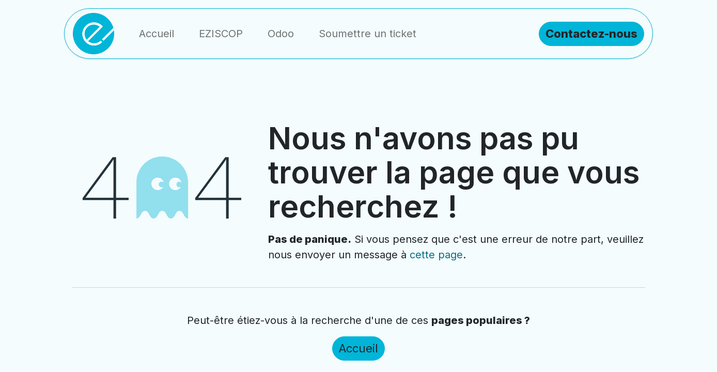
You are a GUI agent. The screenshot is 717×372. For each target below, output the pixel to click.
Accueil (358, 348)
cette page (436, 255)
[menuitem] (156, 33)
